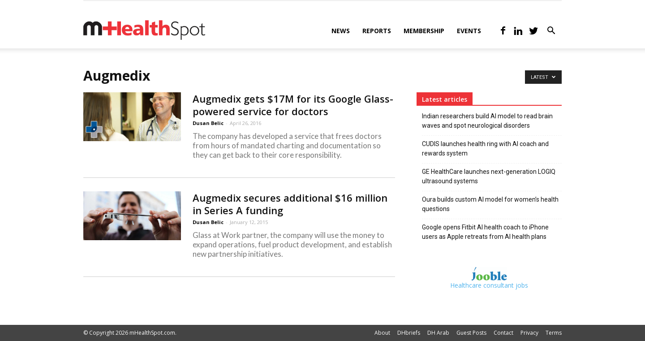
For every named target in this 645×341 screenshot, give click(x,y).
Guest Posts (471, 333)
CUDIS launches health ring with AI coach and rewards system (485, 148)
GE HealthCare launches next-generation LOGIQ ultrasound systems (488, 176)
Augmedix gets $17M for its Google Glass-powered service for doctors (293, 105)
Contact (503, 333)
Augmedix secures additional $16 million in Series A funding (290, 204)
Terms (554, 333)
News (340, 30)
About (382, 333)
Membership (424, 30)
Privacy (529, 333)
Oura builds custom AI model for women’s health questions (490, 204)
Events (469, 30)
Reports (376, 30)
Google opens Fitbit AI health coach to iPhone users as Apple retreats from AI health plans (485, 232)
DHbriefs (408, 333)
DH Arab (438, 333)
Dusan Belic (208, 123)
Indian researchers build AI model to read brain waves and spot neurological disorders (487, 120)
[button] (551, 31)
